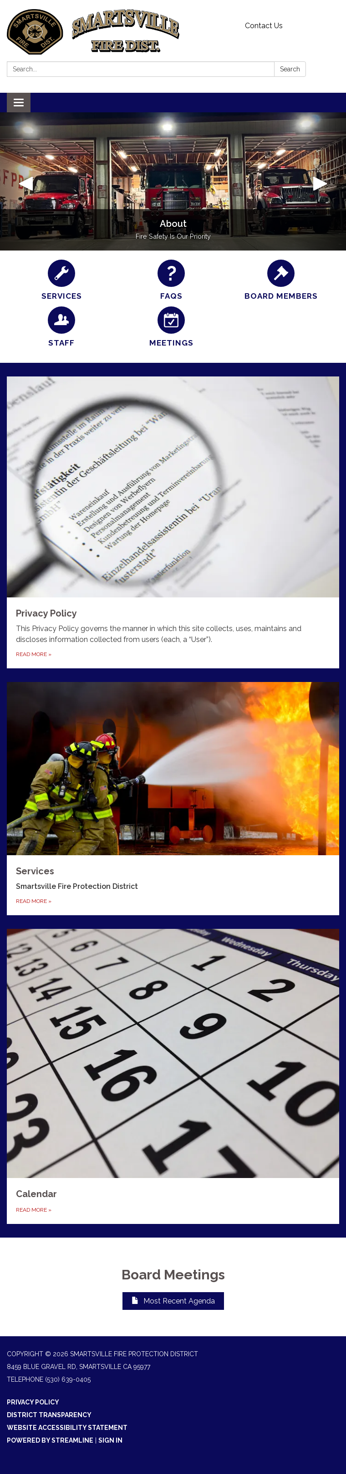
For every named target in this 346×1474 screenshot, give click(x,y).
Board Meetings (173, 1275)
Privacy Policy (33, 1402)
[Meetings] (171, 327)
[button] (26, 181)
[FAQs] (171, 280)
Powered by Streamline (50, 1440)
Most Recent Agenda (173, 1301)
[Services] (61, 280)
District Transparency (49, 1415)
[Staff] (61, 327)
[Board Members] (281, 280)
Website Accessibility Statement (67, 1427)
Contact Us (264, 25)
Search (290, 69)
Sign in (110, 1440)
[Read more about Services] (173, 798)
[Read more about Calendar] (173, 1076)
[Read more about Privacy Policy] (173, 522)
